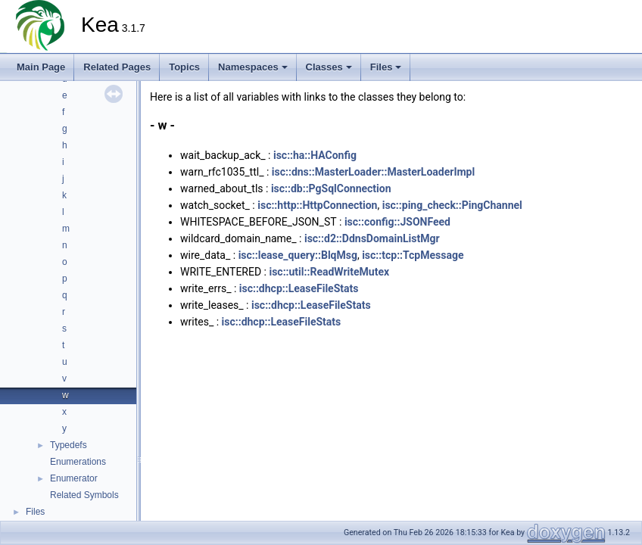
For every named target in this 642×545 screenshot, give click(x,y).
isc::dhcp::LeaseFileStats (299, 288)
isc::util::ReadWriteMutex (329, 272)
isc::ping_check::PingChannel (452, 205)
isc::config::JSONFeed (397, 222)
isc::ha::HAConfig (315, 155)
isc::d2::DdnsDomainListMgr (372, 238)
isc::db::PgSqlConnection (331, 188)
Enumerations (78, 461)
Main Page (41, 67)
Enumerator (74, 478)
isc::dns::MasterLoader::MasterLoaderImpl (373, 172)
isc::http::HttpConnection (317, 205)
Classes (329, 67)
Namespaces (253, 67)
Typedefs (68, 445)
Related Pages (117, 67)
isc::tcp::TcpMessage (412, 255)
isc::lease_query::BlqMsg (297, 255)
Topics (184, 67)
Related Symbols (84, 495)
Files (386, 67)
